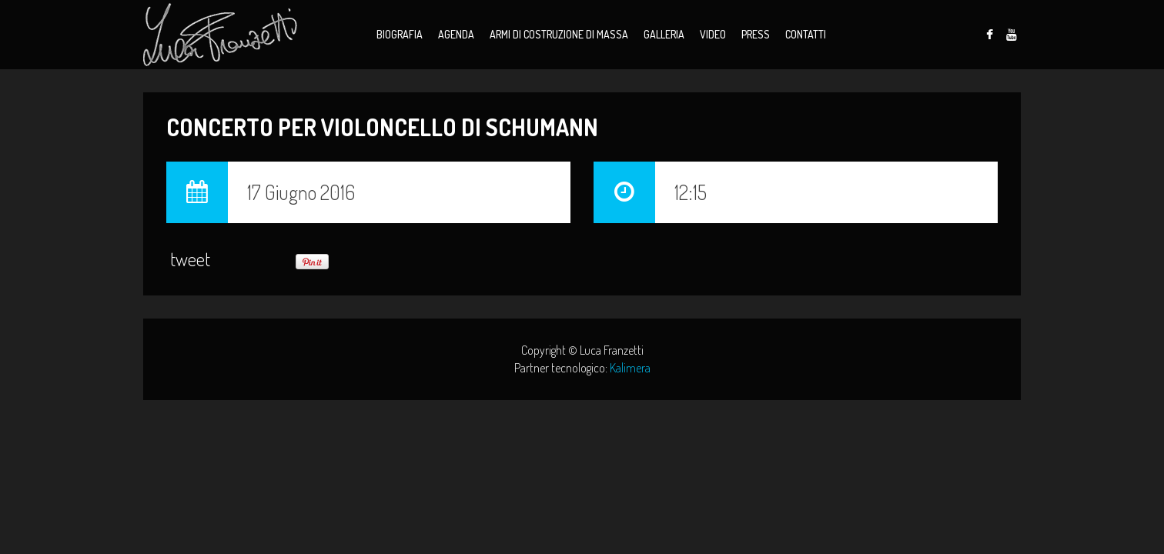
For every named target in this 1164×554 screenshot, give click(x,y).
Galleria (664, 34)
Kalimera (630, 367)
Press (755, 34)
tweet (190, 259)
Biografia (399, 34)
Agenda (456, 34)
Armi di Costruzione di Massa (559, 34)
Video (713, 34)
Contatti (805, 34)
